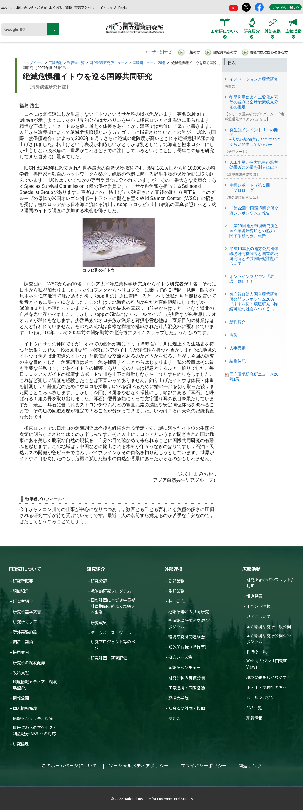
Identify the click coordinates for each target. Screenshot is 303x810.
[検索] (26, 29)
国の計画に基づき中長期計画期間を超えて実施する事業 (113, 606)
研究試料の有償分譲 (186, 677)
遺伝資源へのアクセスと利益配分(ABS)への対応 (35, 730)
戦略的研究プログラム (111, 591)
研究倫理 (21, 744)
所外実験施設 (25, 632)
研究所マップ (25, 622)
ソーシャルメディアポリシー (139, 765)
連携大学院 (178, 698)
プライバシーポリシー (203, 765)
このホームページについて (69, 765)
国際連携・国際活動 (186, 688)
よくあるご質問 (60, 7)
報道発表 (254, 596)
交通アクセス (84, 7)
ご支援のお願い (286, 7)
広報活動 (55, 63)
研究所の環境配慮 (29, 662)
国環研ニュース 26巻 (149, 63)
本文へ (6, 7)
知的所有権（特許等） (188, 647)
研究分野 (99, 581)
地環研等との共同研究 (188, 611)
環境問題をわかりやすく (268, 677)
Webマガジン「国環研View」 (266, 664)
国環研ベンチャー (184, 667)
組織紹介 (21, 591)
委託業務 (176, 591)
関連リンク (250, 765)
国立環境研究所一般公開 (268, 626)
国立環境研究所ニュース (109, 63)
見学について (258, 616)
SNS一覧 (254, 708)
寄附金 (174, 718)
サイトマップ (106, 7)
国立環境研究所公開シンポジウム (268, 639)
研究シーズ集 (180, 657)
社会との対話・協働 (186, 708)
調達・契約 (23, 642)
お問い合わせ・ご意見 (30, 7)
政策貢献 (21, 673)
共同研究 (176, 601)
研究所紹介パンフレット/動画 (269, 583)
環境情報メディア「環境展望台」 (35, 685)
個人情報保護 (25, 708)
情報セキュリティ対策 (33, 718)
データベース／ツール (111, 633)
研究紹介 (96, 568)
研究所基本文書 (27, 611)
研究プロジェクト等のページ (113, 645)
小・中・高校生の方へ (266, 687)
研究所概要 (23, 581)
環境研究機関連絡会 (186, 637)
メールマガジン (260, 697)
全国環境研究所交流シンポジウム (190, 623)
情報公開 (21, 698)
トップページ (33, 63)
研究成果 (99, 622)
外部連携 (173, 568)
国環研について (25, 568)
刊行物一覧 (76, 63)
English (123, 7)
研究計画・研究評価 (109, 658)
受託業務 (176, 581)
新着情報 (254, 718)
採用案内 (21, 652)
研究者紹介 (23, 601)
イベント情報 (258, 606)
